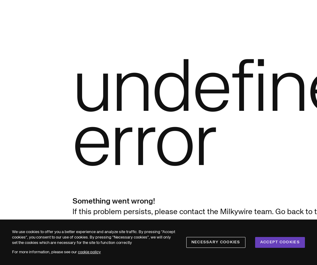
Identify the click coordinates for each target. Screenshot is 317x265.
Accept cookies (280, 242)
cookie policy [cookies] (89, 252)
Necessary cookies (215, 242)
